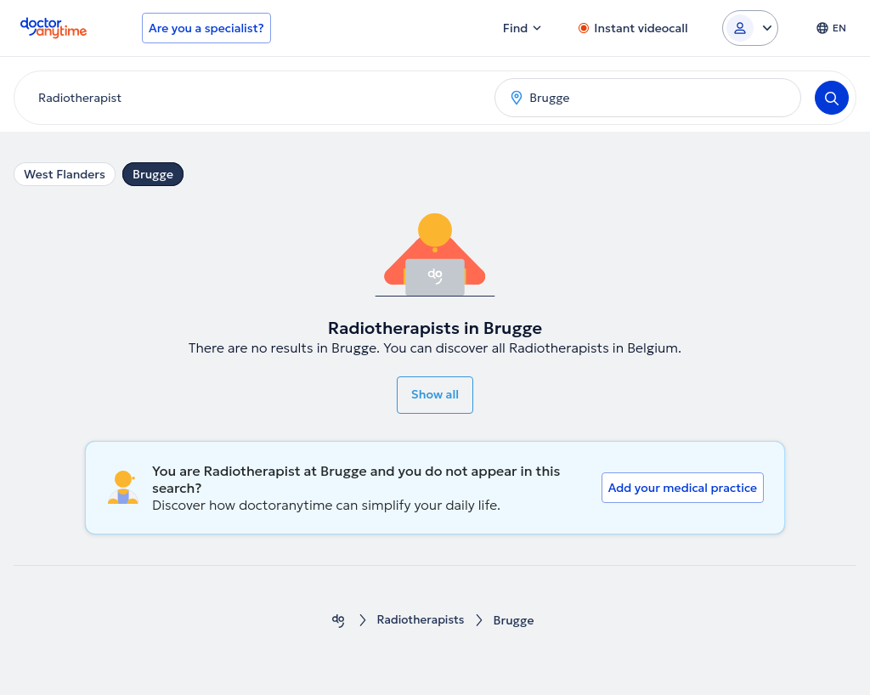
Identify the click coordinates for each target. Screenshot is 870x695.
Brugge (153, 174)
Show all (435, 394)
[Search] (832, 98)
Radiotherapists (421, 620)
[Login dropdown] (750, 28)
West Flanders (64, 174)
